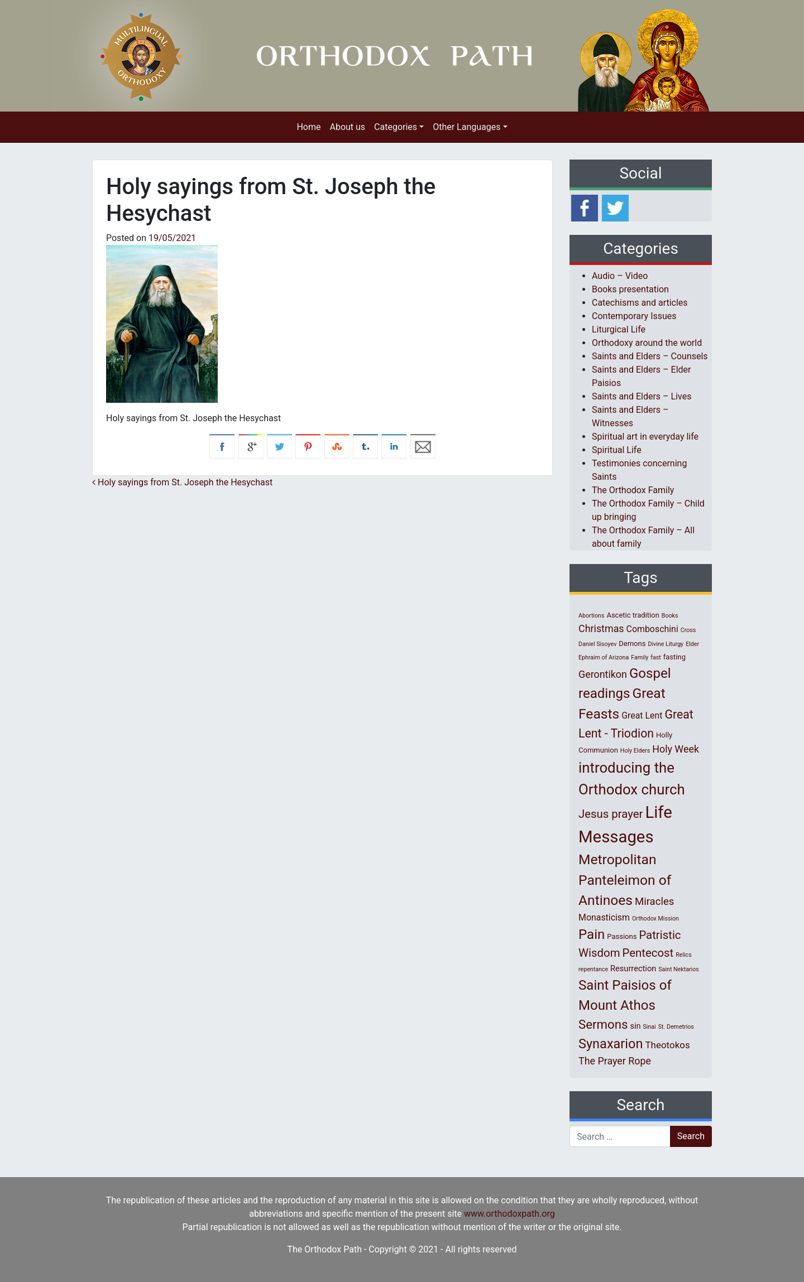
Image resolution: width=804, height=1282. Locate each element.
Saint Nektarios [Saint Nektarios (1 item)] (678, 969)
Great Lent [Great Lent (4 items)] (641, 715)
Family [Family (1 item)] (639, 657)
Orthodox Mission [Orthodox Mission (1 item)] (655, 918)
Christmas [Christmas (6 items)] (601, 628)
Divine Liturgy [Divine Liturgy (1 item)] (665, 644)
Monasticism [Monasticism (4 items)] (604, 917)
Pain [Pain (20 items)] (591, 934)
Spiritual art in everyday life (645, 436)
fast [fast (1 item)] (655, 657)
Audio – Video (620, 276)
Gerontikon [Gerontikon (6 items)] (602, 674)
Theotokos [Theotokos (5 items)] (667, 1044)
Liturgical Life (618, 329)
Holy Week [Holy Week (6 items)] (675, 749)
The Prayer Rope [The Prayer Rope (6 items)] (614, 1061)
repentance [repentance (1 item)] (593, 969)
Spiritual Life (617, 450)
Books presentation (630, 289)
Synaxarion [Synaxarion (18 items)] (610, 1044)
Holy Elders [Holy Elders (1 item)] (635, 750)
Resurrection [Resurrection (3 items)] (633, 968)
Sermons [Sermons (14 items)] (603, 1024)
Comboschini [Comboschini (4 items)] (652, 629)
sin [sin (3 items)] (635, 1026)
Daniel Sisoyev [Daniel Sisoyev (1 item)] (597, 644)
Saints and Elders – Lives (641, 396)
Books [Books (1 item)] (670, 615)
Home (308, 127)
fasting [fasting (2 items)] (674, 657)
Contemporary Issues (634, 316)
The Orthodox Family (633, 490)
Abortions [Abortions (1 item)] (591, 615)
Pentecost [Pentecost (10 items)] (648, 953)
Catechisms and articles (640, 302)
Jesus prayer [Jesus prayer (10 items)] (610, 814)
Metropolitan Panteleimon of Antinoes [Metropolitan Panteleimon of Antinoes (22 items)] (624, 880)
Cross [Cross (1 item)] (688, 630)
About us (347, 127)
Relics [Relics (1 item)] (683, 954)
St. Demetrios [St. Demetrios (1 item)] (676, 1026)
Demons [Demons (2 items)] (632, 643)
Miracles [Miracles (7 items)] (654, 901)
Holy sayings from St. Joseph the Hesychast (182, 482)
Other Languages (466, 127)
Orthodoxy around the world (647, 343)
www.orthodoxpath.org (509, 1213)
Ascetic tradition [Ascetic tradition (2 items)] (632, 615)
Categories (395, 127)
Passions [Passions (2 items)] (621, 936)
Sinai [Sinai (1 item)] (649, 1026)
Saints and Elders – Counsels (650, 356)
